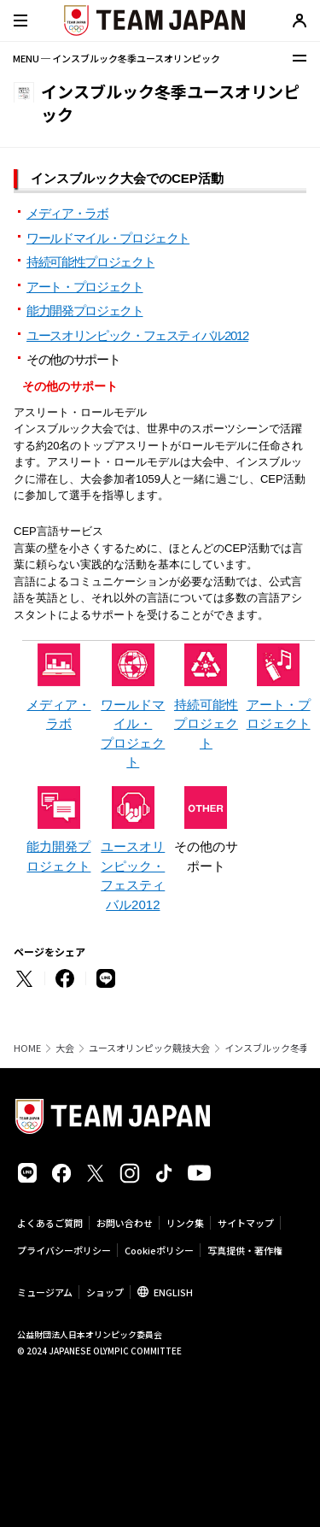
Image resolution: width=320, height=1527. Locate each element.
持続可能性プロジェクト (90, 262)
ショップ (105, 1292)
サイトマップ (246, 1223)
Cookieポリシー (159, 1250)
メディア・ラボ (67, 213)
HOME (27, 1048)
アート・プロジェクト (84, 286)
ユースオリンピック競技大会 (149, 1048)
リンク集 (185, 1223)
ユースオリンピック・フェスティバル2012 (137, 335)
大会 (64, 1048)
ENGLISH (173, 1292)
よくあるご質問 (50, 1223)
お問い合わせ (124, 1223)
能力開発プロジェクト (84, 310)
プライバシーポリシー (64, 1250)
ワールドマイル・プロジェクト (107, 238)
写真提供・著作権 (244, 1250)
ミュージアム (45, 1292)
